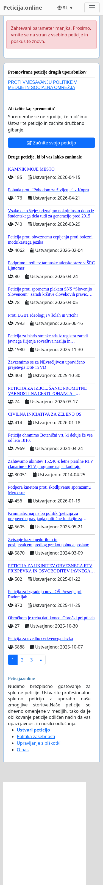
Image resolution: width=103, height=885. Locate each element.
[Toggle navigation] (92, 7)
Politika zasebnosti (36, 736)
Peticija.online (22, 7)
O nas (23, 750)
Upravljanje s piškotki (39, 743)
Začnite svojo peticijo (51, 143)
